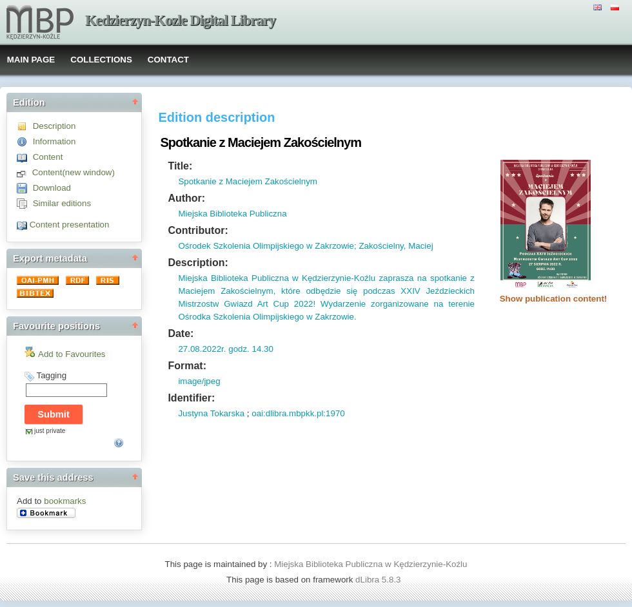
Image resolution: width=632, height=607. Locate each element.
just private (49, 430)
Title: (180, 165)
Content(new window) (73, 172)
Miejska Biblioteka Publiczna (232, 213)
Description (54, 126)
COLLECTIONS (101, 59)
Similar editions (62, 203)
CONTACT (168, 59)
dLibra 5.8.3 (379, 579)
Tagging (51, 375)
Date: (180, 333)
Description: (198, 262)
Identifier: (191, 397)
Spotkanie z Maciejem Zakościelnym (247, 181)
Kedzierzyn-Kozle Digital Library (180, 20)
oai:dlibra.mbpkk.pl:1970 (298, 413)
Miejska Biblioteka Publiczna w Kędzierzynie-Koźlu (370, 564)
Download (52, 188)
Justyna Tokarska (211, 413)
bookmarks (65, 501)
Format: (187, 365)
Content (48, 157)
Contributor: (198, 230)
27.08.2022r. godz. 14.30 (225, 349)
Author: (186, 198)
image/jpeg (199, 381)
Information (54, 141)
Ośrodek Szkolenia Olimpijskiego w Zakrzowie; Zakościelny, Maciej (305, 246)
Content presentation (70, 224)
